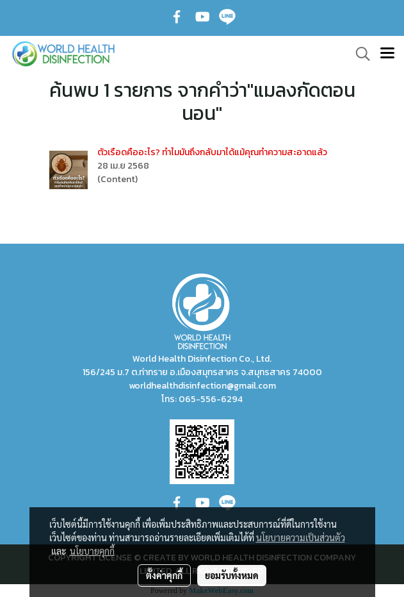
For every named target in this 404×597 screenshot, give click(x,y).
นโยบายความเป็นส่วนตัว (300, 537)
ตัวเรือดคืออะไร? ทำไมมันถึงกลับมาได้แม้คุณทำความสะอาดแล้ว (212, 152)
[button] (358, 54)
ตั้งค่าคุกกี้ (164, 575)
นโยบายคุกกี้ (92, 551)
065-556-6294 (211, 399)
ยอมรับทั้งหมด (232, 575)
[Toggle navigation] (387, 54)
